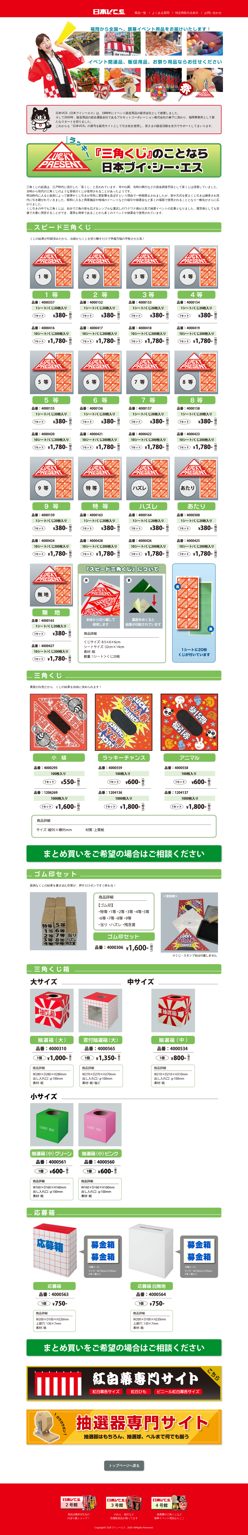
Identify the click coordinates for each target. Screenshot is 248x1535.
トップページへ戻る (124, 1466)
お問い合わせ (213, 12)
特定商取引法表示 (186, 12)
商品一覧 (140, 12)
